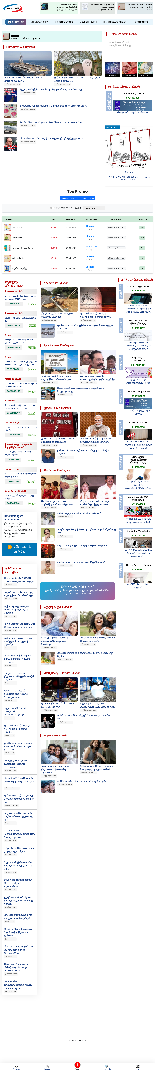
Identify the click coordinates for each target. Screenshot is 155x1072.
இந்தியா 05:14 (10, 939)
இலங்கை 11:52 (10, 700)
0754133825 (138, 396)
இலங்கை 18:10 (10, 991)
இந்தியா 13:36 (10, 665)
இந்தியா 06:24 (10, 907)
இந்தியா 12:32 (10, 683)
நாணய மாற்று (63, 22)
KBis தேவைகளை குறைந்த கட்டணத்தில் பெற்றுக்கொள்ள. (138, 346)
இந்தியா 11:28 (10, 770)
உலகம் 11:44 (9, 718)
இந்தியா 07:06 (10, 890)
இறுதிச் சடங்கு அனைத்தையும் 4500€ (138, 381)
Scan (138, 1067)
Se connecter (16, 22)
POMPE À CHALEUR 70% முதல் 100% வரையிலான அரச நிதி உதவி (138, 445)
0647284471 (138, 365)
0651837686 (13, 347)
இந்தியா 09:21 (10, 840)
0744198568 (13, 435)
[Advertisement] (75, 1017)
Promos (47, 1067)
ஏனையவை (140, 22)
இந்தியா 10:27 (10, 823)
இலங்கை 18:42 (11, 599)
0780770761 (13, 369)
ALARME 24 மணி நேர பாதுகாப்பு (138, 586)
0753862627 (13, 304)
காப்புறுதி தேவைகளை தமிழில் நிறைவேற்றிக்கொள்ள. (138, 485)
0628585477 (13, 391)
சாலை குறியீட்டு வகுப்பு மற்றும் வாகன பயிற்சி (138, 520)
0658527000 (14, 325)
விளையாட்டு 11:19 (11, 805)
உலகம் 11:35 (9, 735)
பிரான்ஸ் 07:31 (10, 872)
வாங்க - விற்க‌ (88, 22)
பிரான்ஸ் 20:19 (10, 584)
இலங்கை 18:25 (11, 974)
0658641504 (13, 503)
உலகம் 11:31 (9, 753)
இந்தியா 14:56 (10, 630)
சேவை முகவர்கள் (114, 22)
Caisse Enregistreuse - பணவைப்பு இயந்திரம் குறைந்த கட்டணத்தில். (138, 309)
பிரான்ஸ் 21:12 (10, 956)
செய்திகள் (39, 22)
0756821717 (13, 413)
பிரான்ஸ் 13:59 (10, 648)
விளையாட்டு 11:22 (12, 788)
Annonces (16, 1067)
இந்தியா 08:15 (10, 855)
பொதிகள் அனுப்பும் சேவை (138, 412)
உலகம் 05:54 (9, 921)
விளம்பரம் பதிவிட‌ (19, 549)
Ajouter (78, 1067)
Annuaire (107, 1067)
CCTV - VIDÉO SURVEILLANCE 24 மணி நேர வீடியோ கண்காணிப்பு (138, 553)
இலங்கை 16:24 (10, 616)
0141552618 (13, 460)
